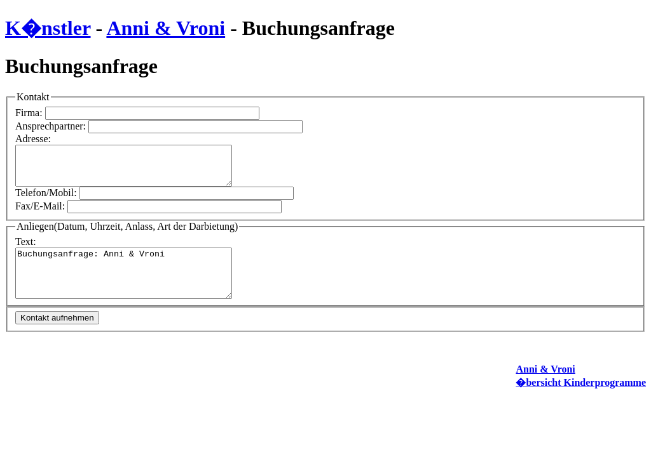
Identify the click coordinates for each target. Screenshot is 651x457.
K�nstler (48, 28)
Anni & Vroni (165, 28)
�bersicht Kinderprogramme (581, 392)
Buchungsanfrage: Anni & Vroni (136, 278)
